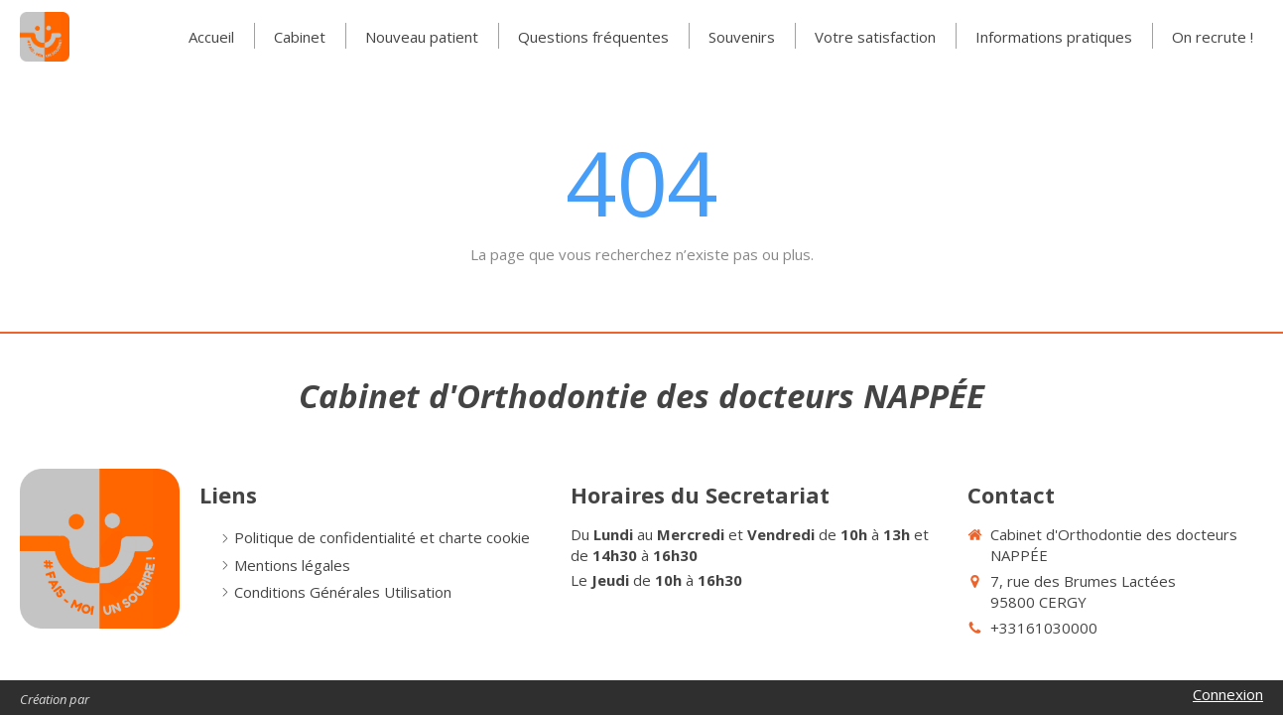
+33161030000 (1043, 628)
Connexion (1228, 694)
